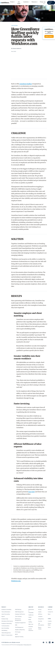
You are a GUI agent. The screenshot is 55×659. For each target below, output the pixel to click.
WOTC (16, 634)
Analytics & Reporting (20, 629)
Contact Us (50, 611)
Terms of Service (26, 644)
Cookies (50, 621)
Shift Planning (18, 609)
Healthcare (31, 615)
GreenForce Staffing (25, 84)
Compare (40, 616)
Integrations (41, 618)
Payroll (3, 616)
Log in (44, 2)
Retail (30, 619)
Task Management (19, 627)
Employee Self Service (20, 614)
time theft (31, 492)
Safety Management (6, 632)
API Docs (40, 614)
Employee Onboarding (7, 623)
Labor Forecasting (6, 614)
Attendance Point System (7, 621)
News (49, 614)
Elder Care (31, 624)
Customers (26, 2)
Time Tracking (18, 616)
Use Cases (19, 2)
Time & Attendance (6, 611)
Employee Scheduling (6, 609)
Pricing (41, 1)
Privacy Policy (21, 644)
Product (12, 2)
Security (40, 621)
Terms (49, 627)
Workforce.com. (16, 581)
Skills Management (19, 611)
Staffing (30, 622)
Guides (39, 611)
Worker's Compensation (7, 635)
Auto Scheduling (5, 628)
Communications (5, 625)
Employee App (5, 618)
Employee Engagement (20, 622)
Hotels (30, 617)
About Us (50, 609)
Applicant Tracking (19, 636)
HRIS (16, 625)
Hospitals (31, 626)
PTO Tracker (18, 632)
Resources (35, 2)
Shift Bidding (4, 630)
